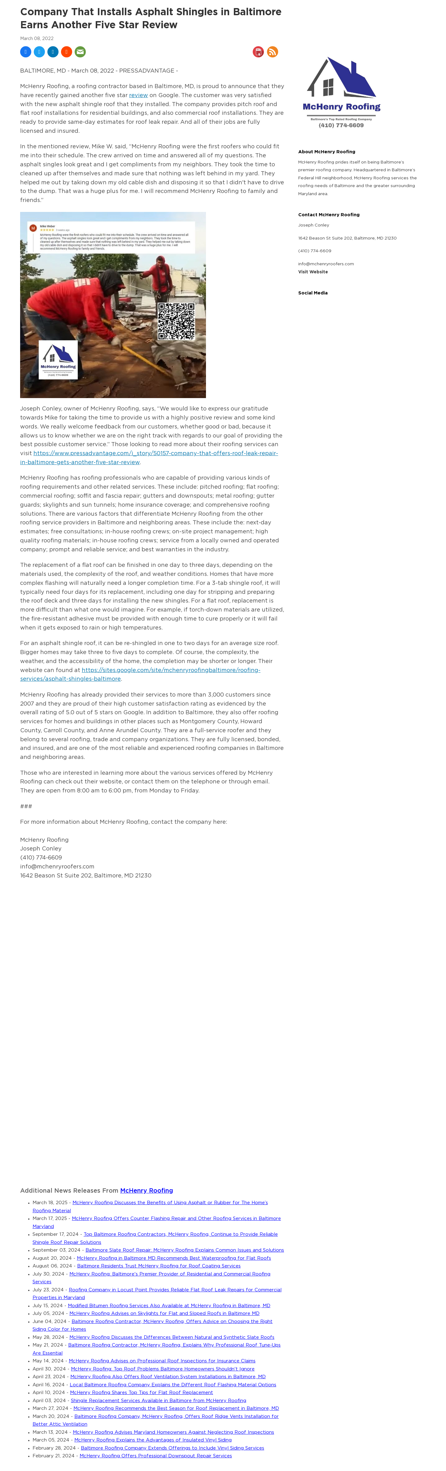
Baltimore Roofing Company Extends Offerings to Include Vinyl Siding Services (172, 1448)
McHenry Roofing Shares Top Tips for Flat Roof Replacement (141, 1393)
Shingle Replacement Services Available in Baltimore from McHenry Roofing (158, 1401)
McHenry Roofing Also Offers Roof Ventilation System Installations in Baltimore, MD (168, 1377)
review (138, 95)
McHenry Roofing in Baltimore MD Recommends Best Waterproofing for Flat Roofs (174, 1258)
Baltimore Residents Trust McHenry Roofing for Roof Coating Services (159, 1266)
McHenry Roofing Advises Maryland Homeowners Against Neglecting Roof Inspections (173, 1432)
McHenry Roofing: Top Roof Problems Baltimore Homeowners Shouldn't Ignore (163, 1369)
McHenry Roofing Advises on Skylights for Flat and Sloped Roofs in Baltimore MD (164, 1314)
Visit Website (313, 272)
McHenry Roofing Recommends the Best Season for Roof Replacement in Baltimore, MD (176, 1408)
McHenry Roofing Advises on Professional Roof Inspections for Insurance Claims (162, 1361)
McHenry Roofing (146, 1191)
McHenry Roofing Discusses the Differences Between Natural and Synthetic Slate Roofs (171, 1337)
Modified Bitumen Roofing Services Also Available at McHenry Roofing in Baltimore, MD (169, 1306)
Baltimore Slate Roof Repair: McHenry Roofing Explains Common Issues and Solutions (184, 1250)
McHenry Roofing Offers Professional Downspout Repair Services (156, 1456)
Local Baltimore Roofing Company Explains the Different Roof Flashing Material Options (173, 1385)
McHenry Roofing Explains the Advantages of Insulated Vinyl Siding (153, 1440)
